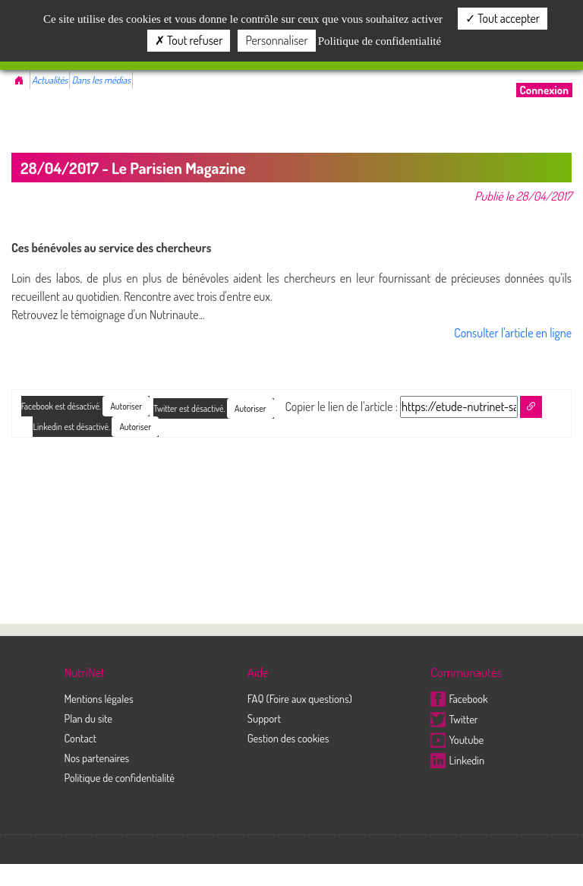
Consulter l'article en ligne (513, 332)
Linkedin (457, 760)
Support (264, 718)
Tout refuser (189, 40)
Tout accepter (502, 18)
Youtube (457, 739)
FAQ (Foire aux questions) (299, 698)
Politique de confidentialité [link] (379, 41)
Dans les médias (101, 80)
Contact (80, 738)
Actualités (50, 80)
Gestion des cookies (288, 738)
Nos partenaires (96, 757)
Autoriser (250, 408)
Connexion (544, 90)
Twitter (454, 719)
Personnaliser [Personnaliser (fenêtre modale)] (276, 40)
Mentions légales (98, 698)
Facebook (459, 698)
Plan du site (88, 718)
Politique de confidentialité (119, 777)
